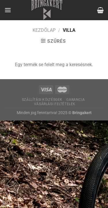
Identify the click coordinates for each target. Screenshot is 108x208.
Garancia (75, 100)
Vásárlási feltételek (54, 104)
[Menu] (7, 10)
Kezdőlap (44, 30)
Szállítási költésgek (42, 100)
